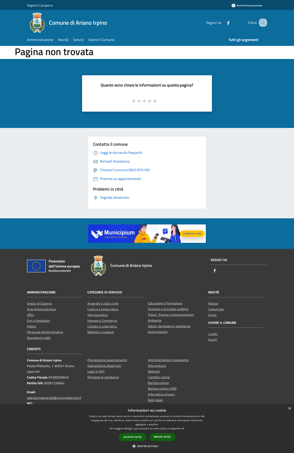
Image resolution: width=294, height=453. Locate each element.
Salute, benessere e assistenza (169, 326)
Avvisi (212, 314)
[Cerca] (262, 23)
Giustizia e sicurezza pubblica (168, 308)
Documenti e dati (39, 337)
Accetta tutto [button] (132, 437)
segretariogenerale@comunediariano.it (54, 397)
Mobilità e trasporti (100, 332)
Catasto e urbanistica (102, 326)
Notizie (213, 303)
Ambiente (154, 320)
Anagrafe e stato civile (102, 303)
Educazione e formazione (165, 303)
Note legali (155, 399)
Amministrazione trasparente (168, 360)
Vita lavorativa (97, 314)
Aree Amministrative (41, 309)
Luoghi (213, 333)
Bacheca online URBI (162, 388)
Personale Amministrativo (45, 332)
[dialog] (147, 428)
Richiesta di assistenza (103, 377)
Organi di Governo (39, 303)
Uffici (30, 314)
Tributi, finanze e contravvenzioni (171, 314)
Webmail (154, 371)
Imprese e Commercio (102, 320)
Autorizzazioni (158, 331)
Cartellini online (159, 377)
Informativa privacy (161, 394)
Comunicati (216, 309)
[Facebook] (224, 22)
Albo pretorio (157, 365)
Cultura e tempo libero (102, 309)
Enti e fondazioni (38, 320)
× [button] (289, 408)
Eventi (212, 339)
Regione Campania (40, 5)
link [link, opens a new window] (182, 428)
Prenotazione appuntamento (107, 360)
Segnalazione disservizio (104, 365)
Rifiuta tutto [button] (162, 437)
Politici (31, 326)
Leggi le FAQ (96, 371)
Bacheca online (158, 382)
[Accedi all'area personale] (247, 5)
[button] (147, 446)
